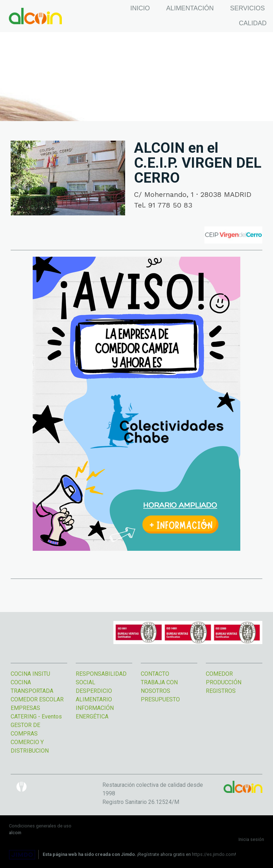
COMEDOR (219, 673)
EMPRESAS (26, 708)
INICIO (140, 8)
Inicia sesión (251, 839)
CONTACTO (155, 673)
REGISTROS (221, 690)
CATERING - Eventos (36, 716)
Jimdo (22, 854)
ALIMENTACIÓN (190, 8)
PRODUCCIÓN (223, 682)
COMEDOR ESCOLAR (37, 699)
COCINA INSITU (30, 673)
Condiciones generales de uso (40, 825)
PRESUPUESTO (160, 699)
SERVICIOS (247, 8)
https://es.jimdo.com (213, 854)
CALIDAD (253, 23)
